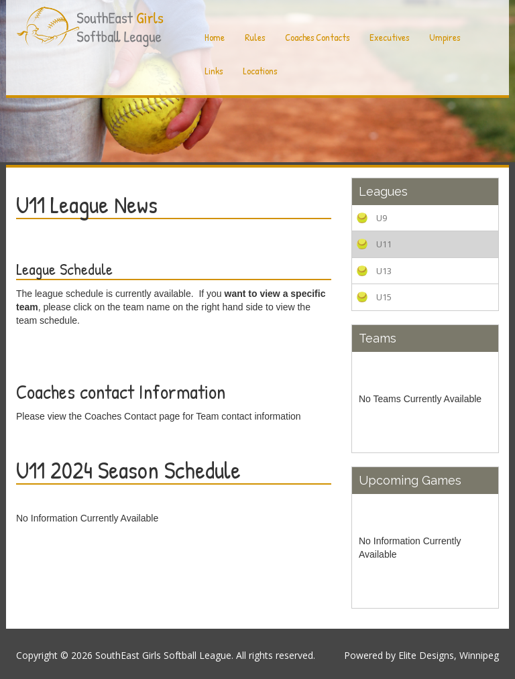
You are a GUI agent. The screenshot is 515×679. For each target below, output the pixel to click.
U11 (384, 244)
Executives (389, 37)
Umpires (444, 37)
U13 (384, 271)
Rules (255, 37)
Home (215, 37)
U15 (384, 297)
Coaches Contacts (317, 37)
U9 (381, 218)
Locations (260, 71)
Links (214, 71)
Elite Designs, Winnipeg (448, 655)
